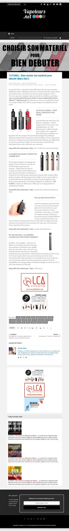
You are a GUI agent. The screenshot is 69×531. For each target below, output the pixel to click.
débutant (50, 317)
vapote (39, 322)
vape (23, 322)
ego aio (18, 320)
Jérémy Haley (22, 348)
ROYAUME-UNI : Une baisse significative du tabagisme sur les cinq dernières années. (21, 336)
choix (33, 317)
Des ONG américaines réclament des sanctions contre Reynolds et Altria (35, 37)
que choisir (12, 322)
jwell (29, 320)
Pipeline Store (13, 503)
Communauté (15, 70)
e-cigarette (12, 320)
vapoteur (45, 322)
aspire (18, 317)
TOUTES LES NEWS (51, 38)
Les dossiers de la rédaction (26, 84)
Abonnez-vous (41, 507)
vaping (28, 322)
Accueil (9, 70)
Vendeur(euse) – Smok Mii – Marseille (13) (47, 335)
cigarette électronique (41, 317)
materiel (35, 320)
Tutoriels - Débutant (38, 84)
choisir (28, 317)
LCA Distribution (13, 501)
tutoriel (18, 322)
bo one (23, 317)
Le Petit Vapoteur (14, 499)
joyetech (24, 320)
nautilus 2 (41, 320)
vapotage (34, 322)
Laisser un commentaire (50, 84)
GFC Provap (12, 505)
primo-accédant (48, 320)
